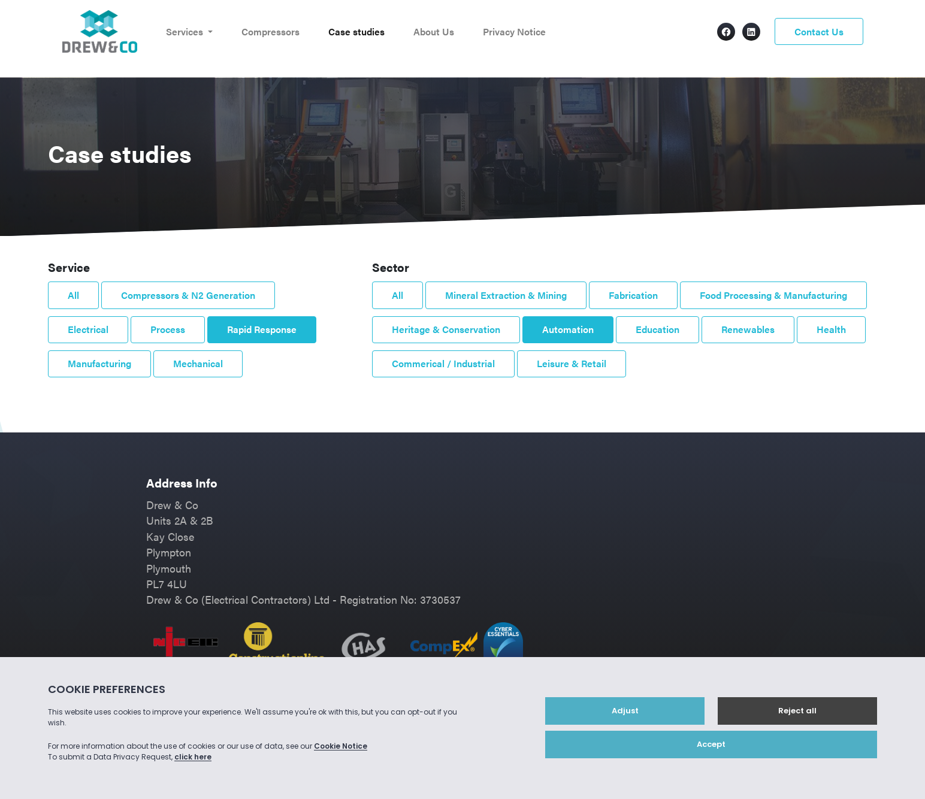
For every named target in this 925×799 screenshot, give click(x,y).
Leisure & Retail (571, 363)
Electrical (88, 329)
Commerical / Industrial (443, 363)
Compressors (270, 31)
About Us (433, 31)
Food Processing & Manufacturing (773, 295)
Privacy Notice (514, 31)
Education (657, 329)
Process (167, 329)
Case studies (356, 31)
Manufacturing (99, 363)
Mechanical (198, 363)
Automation (568, 329)
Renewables (748, 329)
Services (185, 31)
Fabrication (633, 295)
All (73, 295)
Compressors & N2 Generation (188, 295)
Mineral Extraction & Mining (506, 295)
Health (831, 329)
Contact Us (819, 31)
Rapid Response (262, 329)
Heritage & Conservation (446, 329)
